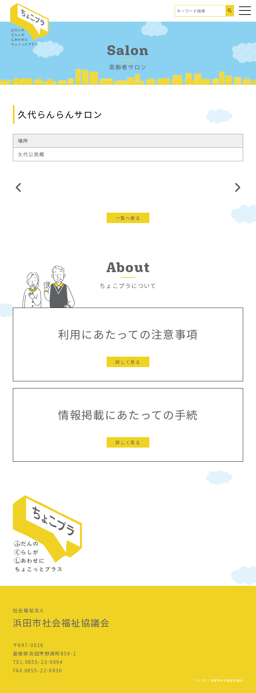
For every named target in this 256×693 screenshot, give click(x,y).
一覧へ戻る (127, 218)
